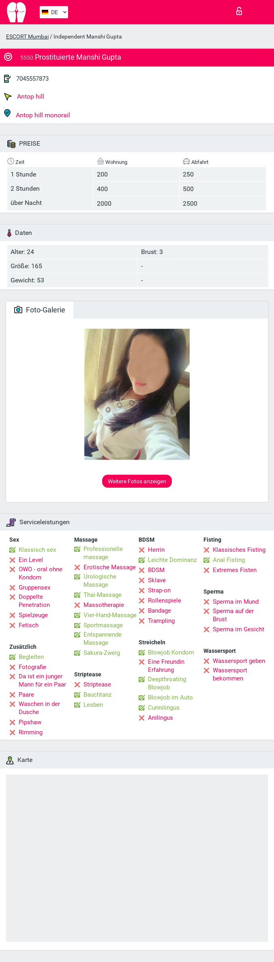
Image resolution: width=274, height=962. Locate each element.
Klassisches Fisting (239, 549)
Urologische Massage (99, 580)
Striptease (97, 684)
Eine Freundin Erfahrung (166, 666)
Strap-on (159, 590)
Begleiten (31, 657)
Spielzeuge (33, 615)
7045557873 (32, 78)
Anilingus (160, 717)
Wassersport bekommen (230, 674)
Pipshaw (30, 722)
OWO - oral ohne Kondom (40, 573)
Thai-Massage (102, 594)
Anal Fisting (229, 560)
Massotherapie (103, 605)
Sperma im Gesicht (238, 629)
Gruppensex (34, 587)
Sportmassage (103, 625)
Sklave (157, 580)
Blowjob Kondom (171, 652)
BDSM (156, 570)
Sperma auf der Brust (233, 615)
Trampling (161, 620)
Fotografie (32, 667)
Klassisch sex (37, 549)
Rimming (31, 732)
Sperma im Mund (236, 601)
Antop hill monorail (37, 114)
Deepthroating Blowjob (167, 683)
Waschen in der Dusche (39, 708)
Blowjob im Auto (170, 697)
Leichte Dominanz (172, 560)
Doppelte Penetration (34, 601)
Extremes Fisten (235, 570)
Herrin (156, 549)
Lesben (93, 704)
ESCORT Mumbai (27, 36)
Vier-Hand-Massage (110, 615)
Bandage (159, 610)
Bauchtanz (97, 694)
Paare (26, 694)
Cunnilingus (164, 707)
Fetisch (29, 625)
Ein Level (31, 560)
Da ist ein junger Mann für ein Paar (42, 680)
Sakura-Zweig (101, 652)
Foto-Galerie (39, 310)
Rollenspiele (164, 600)
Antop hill (24, 97)
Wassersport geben (239, 661)
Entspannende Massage (102, 638)
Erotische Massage (109, 567)
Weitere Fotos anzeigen (137, 481)
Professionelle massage (103, 553)
